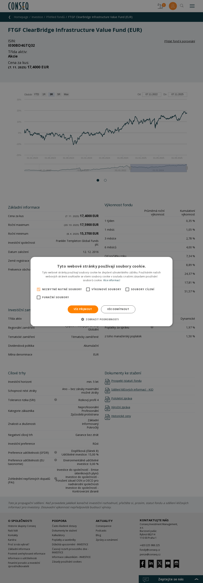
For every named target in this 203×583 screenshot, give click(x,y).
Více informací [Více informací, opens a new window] (111, 280)
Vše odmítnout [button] (118, 309)
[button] (101, 319)
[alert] (101, 291)
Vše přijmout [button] (83, 309)
